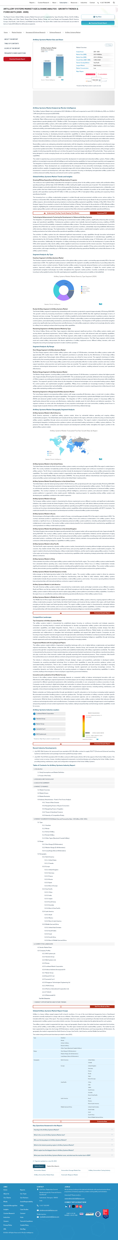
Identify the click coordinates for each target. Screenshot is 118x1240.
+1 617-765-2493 (104, 2)
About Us (6, 1196)
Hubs (21, 1220)
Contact (92, 2)
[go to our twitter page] (73, 1209)
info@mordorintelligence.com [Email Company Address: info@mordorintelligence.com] (48, 1213)
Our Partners (24, 1200)
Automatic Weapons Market (69, 1177)
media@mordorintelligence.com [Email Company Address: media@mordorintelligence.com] (49, 1219)
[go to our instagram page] (80, 1209)
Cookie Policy (24, 1227)
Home (5, 1192)
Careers (6, 1224)
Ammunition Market (40, 1173)
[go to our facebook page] (69, 1209)
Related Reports (39, 1168)
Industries (84, 2)
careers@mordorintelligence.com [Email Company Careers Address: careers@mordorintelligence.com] (75, 1201)
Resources (74, 2)
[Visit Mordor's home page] (14, 2)
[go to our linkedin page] (66, 1209)
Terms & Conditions (26, 1224)
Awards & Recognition (10, 1208)
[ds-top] (98, 23)
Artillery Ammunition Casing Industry (99, 1173)
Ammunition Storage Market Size (71, 1173)
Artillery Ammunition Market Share (44, 1177)
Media (5, 1204)
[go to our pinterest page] (77, 1209)
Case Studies (24, 1212)
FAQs (22, 1208)
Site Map (22, 1231)
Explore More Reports (53, 1168)
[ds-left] (17, 59)
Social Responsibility (26, 1204)
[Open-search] (114, 2)
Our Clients (7, 1200)
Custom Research (44, 2)
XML (4, 1231)
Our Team (23, 1196)
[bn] (98, 17)
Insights (5, 1212)
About (54, 2)
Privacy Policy (7, 1227)
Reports (32, 2)
